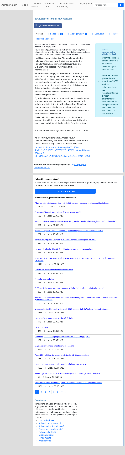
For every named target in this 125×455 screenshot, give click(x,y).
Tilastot (113, 33)
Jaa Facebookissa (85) (47, 25)
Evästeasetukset (46, 435)
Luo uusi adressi (36, 5)
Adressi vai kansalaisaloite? (51, 429)
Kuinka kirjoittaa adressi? (50, 423)
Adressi (39, 33)
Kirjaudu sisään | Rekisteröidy (66, 5)
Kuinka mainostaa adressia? (51, 426)
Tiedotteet (55, 33)
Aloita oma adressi (65, 191)
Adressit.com (9, 4)
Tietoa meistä (45, 437)
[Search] (105, 5)
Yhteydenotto (45, 440)
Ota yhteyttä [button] (85, 3)
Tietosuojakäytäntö (45, 38)
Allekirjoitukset (77, 33)
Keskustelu (98, 33)
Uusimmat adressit (49, 5)
